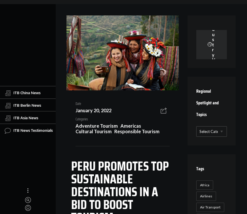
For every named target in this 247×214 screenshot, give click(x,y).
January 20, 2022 (93, 110)
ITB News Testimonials (29, 130)
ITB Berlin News (23, 105)
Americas (130, 126)
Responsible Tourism (137, 131)
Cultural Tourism (94, 131)
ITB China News (23, 93)
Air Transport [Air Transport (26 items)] (210, 207)
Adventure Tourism (97, 126)
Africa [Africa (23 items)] (204, 185)
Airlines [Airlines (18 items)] (206, 196)
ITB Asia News (21, 118)
